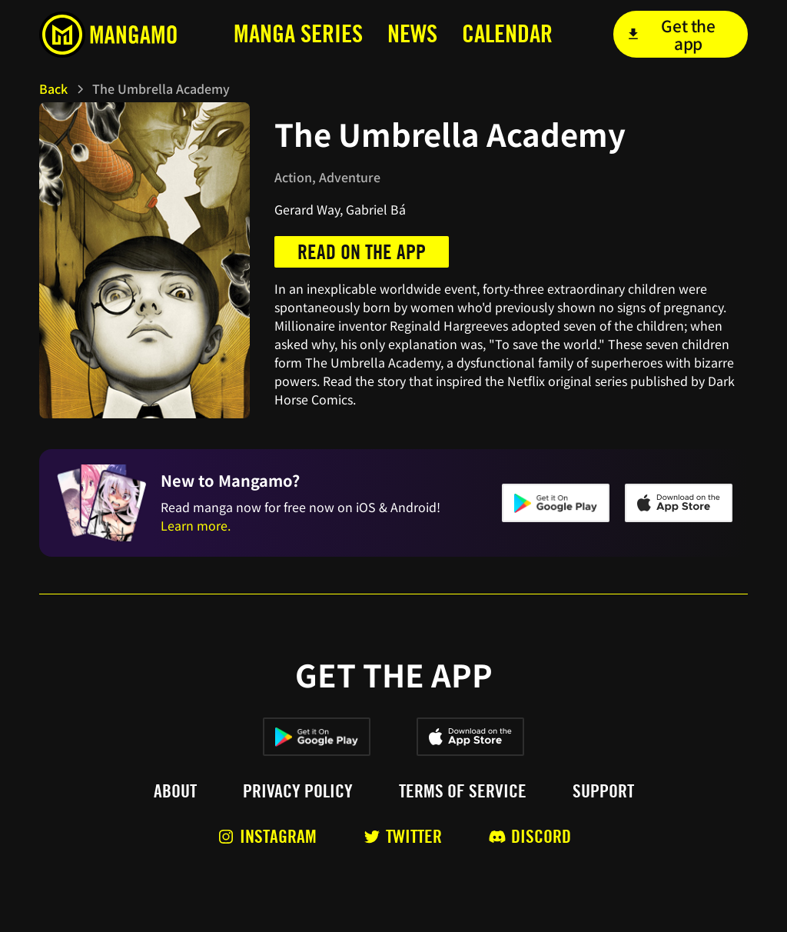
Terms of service (462, 791)
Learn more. (196, 525)
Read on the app (361, 252)
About (175, 791)
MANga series (298, 33)
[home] (112, 35)
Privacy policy (298, 791)
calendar (507, 33)
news (412, 33)
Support (603, 791)
